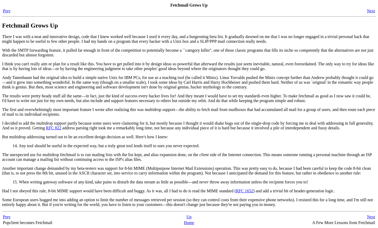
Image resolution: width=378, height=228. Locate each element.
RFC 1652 (244, 191)
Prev (6, 11)
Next (371, 11)
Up (189, 217)
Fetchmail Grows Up (30, 25)
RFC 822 (53, 128)
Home (189, 222)
